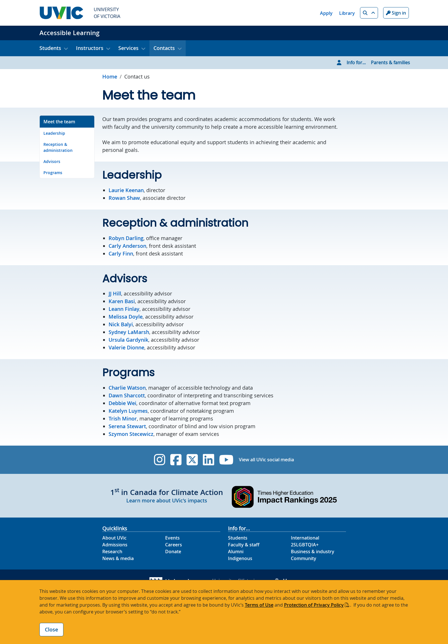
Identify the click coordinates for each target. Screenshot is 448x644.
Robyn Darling (126, 238)
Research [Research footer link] (112, 551)
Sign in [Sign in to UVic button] (396, 13)
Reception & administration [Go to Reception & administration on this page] (58, 147)
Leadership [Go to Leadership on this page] (54, 133)
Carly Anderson (127, 245)
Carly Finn (121, 253)
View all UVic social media (266, 459)
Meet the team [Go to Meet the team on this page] (59, 121)
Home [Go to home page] (109, 76)
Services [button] (128, 48)
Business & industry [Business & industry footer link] (312, 551)
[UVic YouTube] (226, 459)
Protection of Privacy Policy (314, 605)
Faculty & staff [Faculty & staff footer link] (243, 545)
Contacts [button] (164, 48)
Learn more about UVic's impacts (166, 500)
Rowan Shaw (124, 197)
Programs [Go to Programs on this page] (52, 172)
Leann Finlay (124, 308)
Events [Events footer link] (172, 538)
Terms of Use (259, 605)
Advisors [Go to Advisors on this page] (51, 161)
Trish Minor (123, 418)
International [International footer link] (305, 538)
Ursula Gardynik (128, 339)
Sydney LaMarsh (129, 332)
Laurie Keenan (126, 190)
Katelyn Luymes (128, 410)
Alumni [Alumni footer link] (235, 551)
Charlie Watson (127, 387)
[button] (369, 13)
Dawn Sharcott (127, 395)
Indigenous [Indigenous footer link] (240, 558)
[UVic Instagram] (159, 459)
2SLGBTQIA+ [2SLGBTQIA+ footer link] (305, 545)
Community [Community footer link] (303, 558)
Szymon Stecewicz (131, 433)
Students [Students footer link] (237, 538)
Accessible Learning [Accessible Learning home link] (69, 33)
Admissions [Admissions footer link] (114, 545)
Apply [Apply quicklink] (326, 13)
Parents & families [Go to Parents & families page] (390, 62)
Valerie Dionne (126, 347)
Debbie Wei (122, 403)
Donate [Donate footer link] (173, 551)
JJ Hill (115, 293)
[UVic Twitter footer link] (192, 459)
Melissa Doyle (126, 316)
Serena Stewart (127, 426)
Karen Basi (122, 301)
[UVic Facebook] (175, 459)
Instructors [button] (89, 48)
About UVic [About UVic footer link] (114, 538)
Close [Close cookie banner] (51, 629)
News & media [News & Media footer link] (118, 558)
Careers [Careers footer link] (173, 545)
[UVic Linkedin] (208, 459)
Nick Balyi (121, 324)
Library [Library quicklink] (347, 13)
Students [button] (50, 48)
